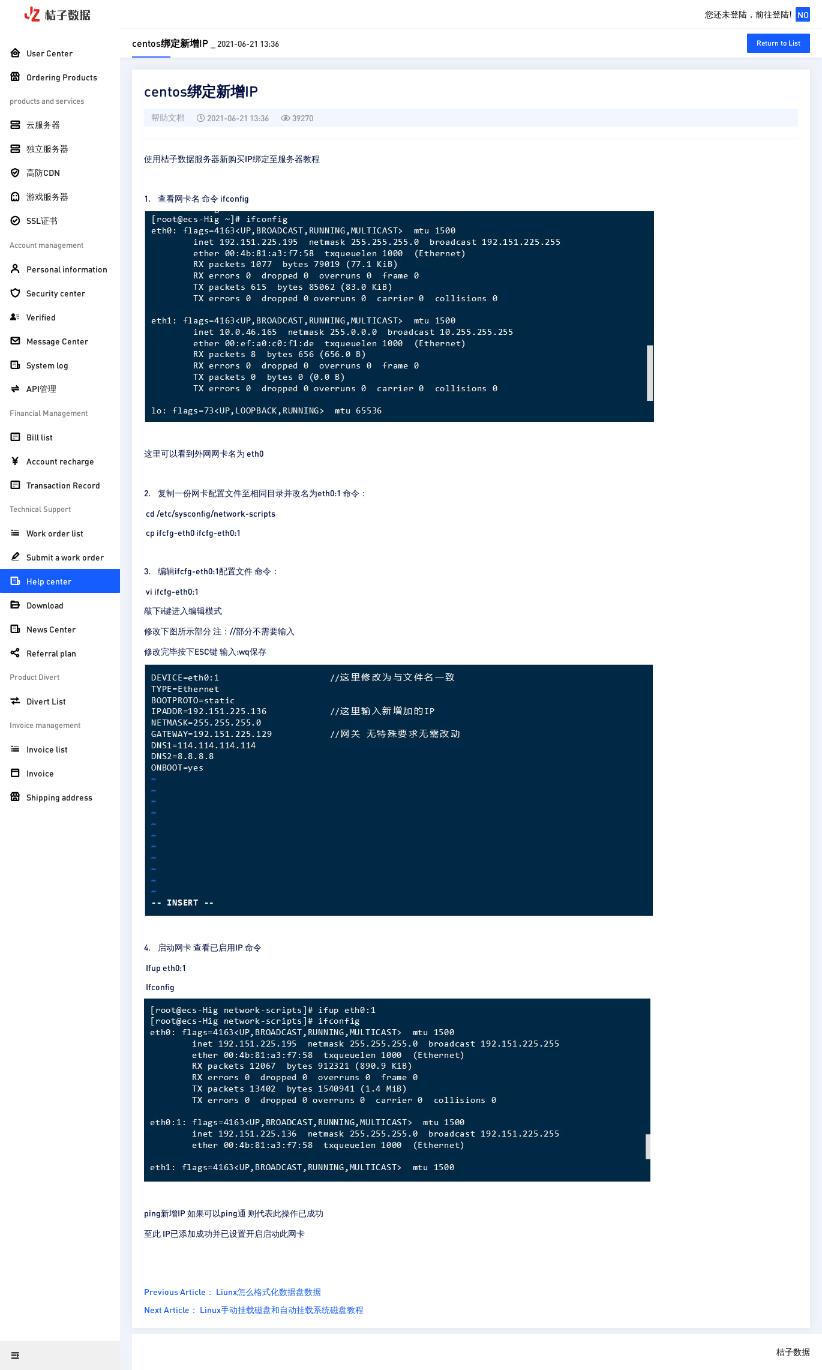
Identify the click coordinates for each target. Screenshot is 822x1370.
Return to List (778, 42)
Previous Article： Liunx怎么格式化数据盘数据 (232, 1291)
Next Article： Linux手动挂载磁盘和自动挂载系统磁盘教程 (254, 1309)
